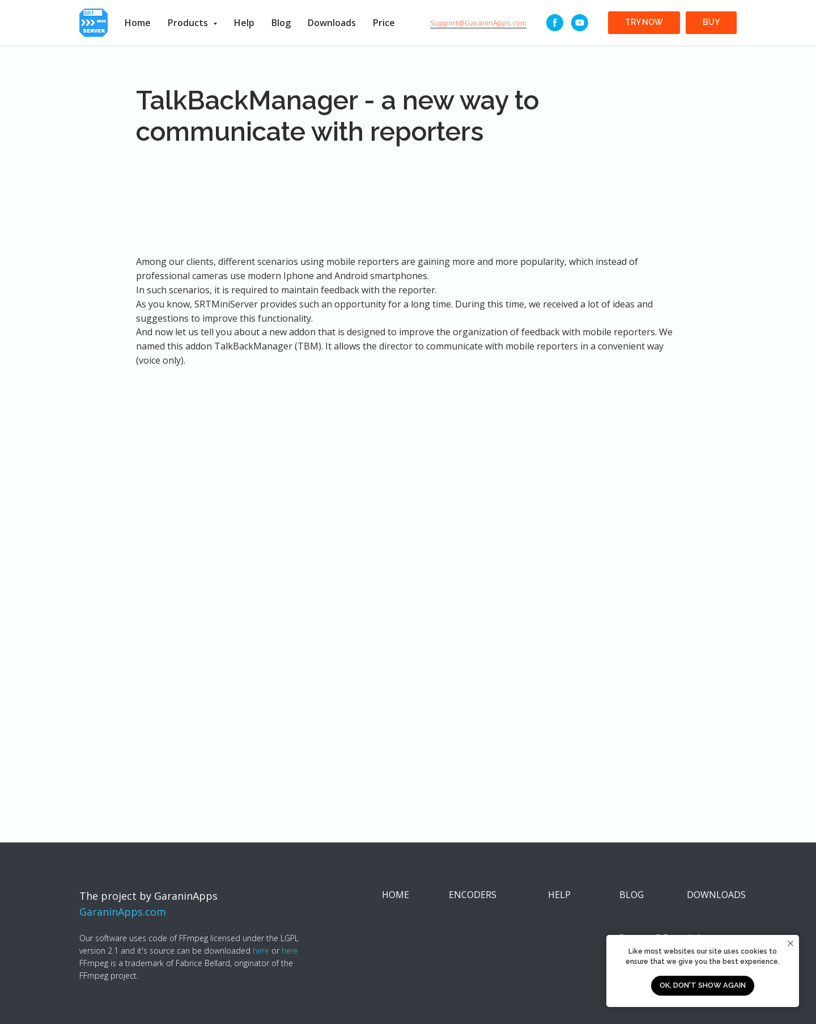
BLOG (631, 894)
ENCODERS (472, 894)
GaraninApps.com (122, 911)
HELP (559, 894)
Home (138, 22)
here (261, 950)
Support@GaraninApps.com (478, 23)
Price (384, 22)
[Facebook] (554, 22)
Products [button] (189, 22)
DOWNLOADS (716, 894)
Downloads (332, 22)
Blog (281, 22)
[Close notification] (790, 943)
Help (244, 22)
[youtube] (579, 22)
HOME (395, 894)
